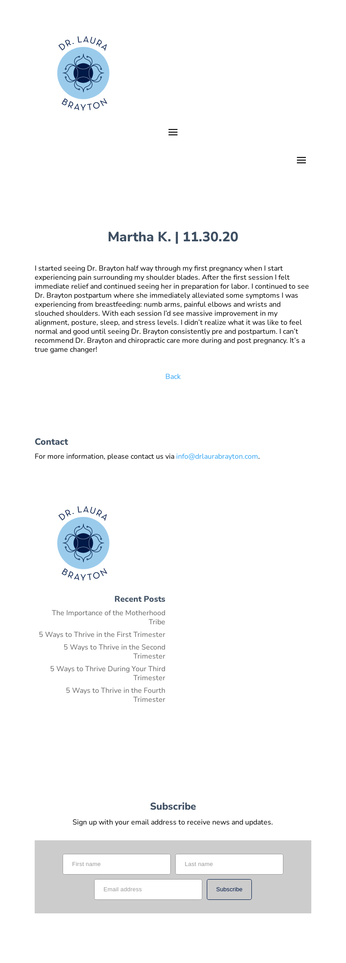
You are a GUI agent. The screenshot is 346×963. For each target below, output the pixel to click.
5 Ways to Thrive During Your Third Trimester (107, 673)
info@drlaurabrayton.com (217, 456)
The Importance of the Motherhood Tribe (108, 617)
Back (173, 377)
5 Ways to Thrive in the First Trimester (102, 635)
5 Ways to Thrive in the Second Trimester (114, 651)
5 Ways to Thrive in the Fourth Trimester (115, 695)
